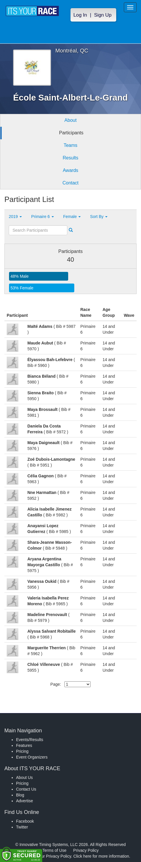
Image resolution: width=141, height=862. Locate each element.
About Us (24, 777)
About (70, 120)
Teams (70, 145)
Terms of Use (54, 850)
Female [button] (72, 216)
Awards (70, 170)
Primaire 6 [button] (42, 216)
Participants (71, 132)
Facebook (25, 821)
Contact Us (26, 789)
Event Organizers (31, 757)
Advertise (24, 800)
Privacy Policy (85, 850)
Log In (80, 15)
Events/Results (29, 739)
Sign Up (103, 15)
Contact (70, 182)
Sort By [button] (98, 216)
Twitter (22, 827)
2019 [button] (15, 216)
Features (24, 745)
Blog (20, 795)
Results (70, 157)
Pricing (22, 751)
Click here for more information (101, 856)
